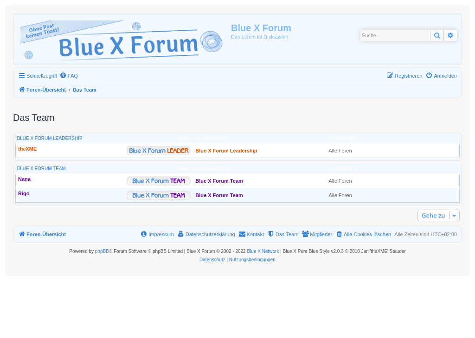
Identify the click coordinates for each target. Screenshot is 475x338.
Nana (24, 179)
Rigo (23, 193)
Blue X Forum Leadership (50, 138)
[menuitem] (68, 75)
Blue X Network (263, 251)
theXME (27, 149)
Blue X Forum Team (41, 168)
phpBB (102, 251)
